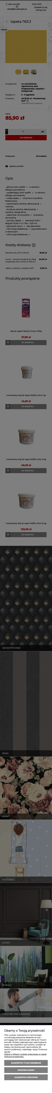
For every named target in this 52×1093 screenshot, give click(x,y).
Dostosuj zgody (26, 1070)
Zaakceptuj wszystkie (26, 1077)
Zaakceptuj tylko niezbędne (26, 1063)
